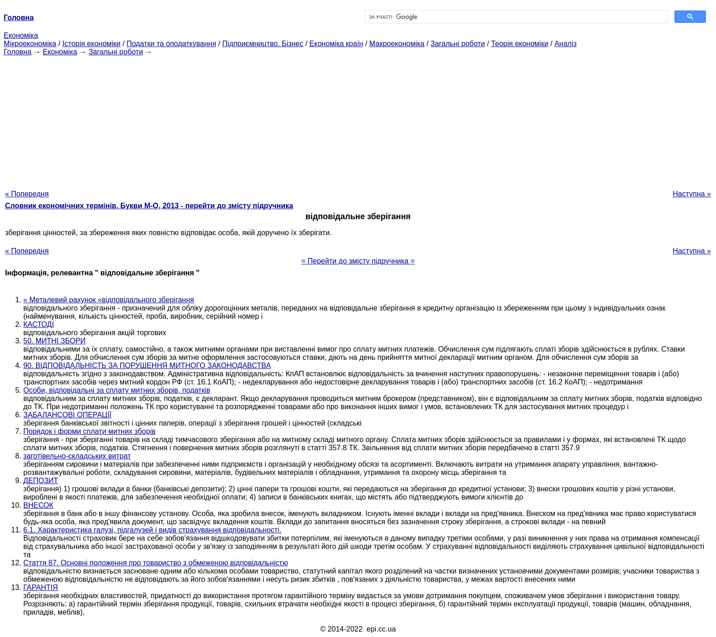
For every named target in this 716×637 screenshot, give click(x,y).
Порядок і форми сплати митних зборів (89, 431)
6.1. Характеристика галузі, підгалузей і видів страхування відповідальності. (152, 530)
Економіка (21, 35)
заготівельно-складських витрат (77, 456)
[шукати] (515, 17)
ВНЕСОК (38, 505)
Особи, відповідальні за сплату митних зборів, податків (116, 390)
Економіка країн (336, 43)
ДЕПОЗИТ (40, 480)
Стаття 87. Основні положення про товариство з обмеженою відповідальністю (155, 563)
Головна (18, 52)
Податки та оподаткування (171, 43)
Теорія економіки (519, 43)
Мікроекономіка (30, 43)
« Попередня (27, 194)
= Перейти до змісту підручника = (358, 261)
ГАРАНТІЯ (40, 587)
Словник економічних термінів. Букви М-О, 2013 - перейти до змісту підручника (149, 206)
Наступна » (692, 194)
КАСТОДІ (38, 324)
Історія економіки (92, 43)
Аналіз (565, 43)
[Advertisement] (358, 120)
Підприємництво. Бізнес (263, 43)
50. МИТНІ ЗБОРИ (54, 341)
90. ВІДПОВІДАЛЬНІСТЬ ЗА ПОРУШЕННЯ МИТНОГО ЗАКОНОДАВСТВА (147, 365)
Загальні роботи (458, 43)
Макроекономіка (397, 43)
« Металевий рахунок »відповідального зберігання (108, 300)
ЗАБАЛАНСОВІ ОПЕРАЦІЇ (67, 415)
